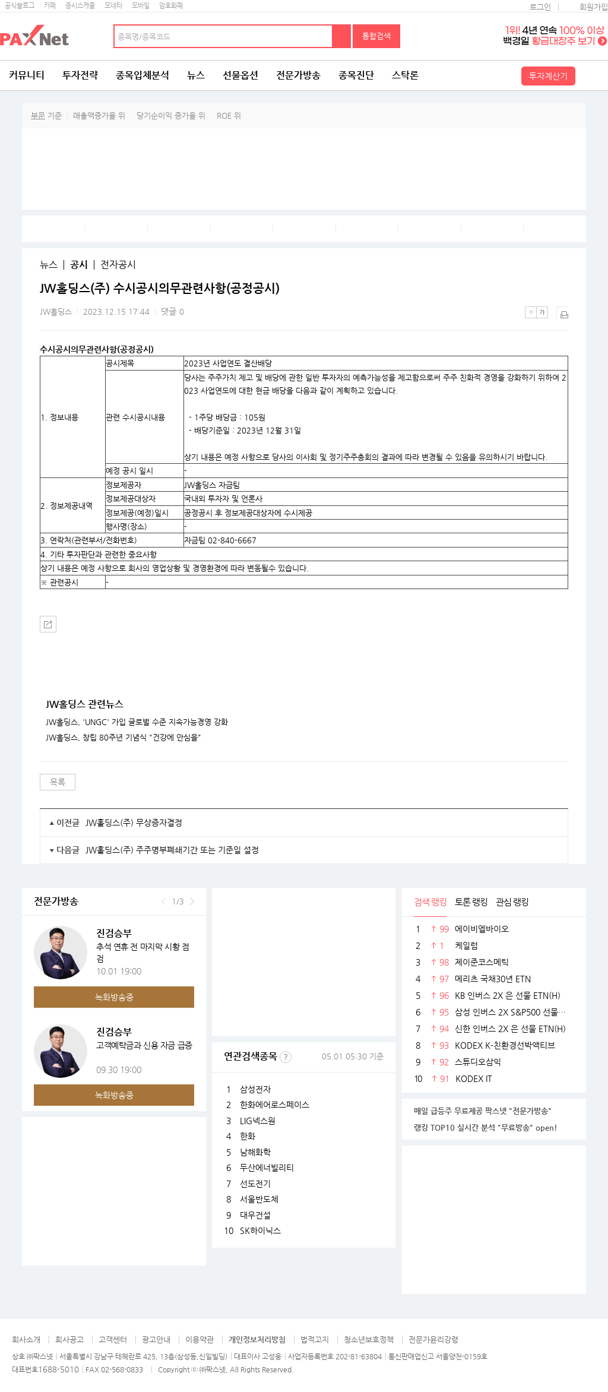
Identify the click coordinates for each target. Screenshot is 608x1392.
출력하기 (562, 312)
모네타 (113, 5)
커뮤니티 (27, 75)
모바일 (141, 5)
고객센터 (113, 1339)
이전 (164, 901)
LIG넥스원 (258, 1120)
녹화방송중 (114, 997)
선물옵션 (240, 75)
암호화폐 (171, 5)
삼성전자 (255, 1089)
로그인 (540, 7)
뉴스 (196, 75)
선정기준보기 (286, 1057)
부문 (38, 115)
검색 (342, 36)
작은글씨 (531, 312)
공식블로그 (19, 5)
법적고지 (314, 1339)
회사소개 (26, 1339)
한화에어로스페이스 (274, 1104)
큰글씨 (542, 312)
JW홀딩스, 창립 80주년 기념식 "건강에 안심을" (123, 737)
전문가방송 (298, 75)
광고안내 (156, 1339)
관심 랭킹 (512, 902)
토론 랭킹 (471, 902)
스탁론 (405, 75)
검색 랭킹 (430, 902)
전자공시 (118, 265)
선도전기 (255, 1183)
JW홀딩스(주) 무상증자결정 (134, 822)
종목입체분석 (142, 75)
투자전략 (80, 75)
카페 (50, 5)
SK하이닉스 (260, 1230)
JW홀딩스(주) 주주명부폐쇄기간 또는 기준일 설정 (172, 850)
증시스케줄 (80, 5)
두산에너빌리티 (267, 1167)
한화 (247, 1136)
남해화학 (255, 1152)
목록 (57, 782)
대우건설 (255, 1215)
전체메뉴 (593, 75)
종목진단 (356, 75)
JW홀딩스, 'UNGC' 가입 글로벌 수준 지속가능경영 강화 (137, 722)
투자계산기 (548, 76)
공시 (79, 265)
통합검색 (376, 35)
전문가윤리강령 (433, 1339)
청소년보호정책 (369, 1339)
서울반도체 (259, 1199)
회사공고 (69, 1339)
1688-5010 (58, 1369)
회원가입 (594, 7)
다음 (192, 901)
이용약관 (199, 1339)
